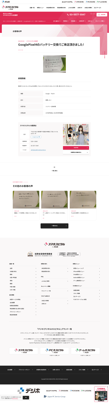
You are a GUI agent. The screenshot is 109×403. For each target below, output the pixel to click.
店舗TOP (56, 21)
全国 (11, 270)
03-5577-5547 (35, 147)
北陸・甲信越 (13, 280)
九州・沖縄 (12, 292)
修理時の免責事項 (41, 372)
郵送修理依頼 (13, 317)
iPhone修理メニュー (78, 274)
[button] (26, 397)
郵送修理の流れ (61, 7)
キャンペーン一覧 (46, 293)
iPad (16, 217)
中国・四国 (12, 289)
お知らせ (80, 7)
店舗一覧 (32, 7)
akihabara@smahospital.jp (38, 151)
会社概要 (12, 305)
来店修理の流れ (50, 7)
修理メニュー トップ (78, 270)
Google (26, 50)
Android (21, 50)
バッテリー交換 (38, 50)
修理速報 (73, 21)
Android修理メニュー (79, 280)
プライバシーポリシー (15, 314)
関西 (11, 286)
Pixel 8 (81, 217)
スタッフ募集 (76, 296)
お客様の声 (81, 21)
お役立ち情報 (88, 7)
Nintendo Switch (47, 219)
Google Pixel (75, 217)
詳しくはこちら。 (15, 398)
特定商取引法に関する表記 (17, 311)
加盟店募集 (76, 292)
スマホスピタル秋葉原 (10, 14)
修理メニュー (40, 7)
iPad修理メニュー (78, 277)
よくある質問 (71, 7)
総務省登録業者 (14, 308)
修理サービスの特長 (15, 302)
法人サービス (97, 7)
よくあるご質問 (45, 283)
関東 (11, 277)
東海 (11, 283)
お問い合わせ (56, 372)
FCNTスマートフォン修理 (79, 302)
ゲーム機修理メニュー (79, 283)
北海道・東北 (13, 274)
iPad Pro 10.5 (23, 217)
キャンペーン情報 (100, 21)
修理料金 (65, 21)
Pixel (32, 50)
